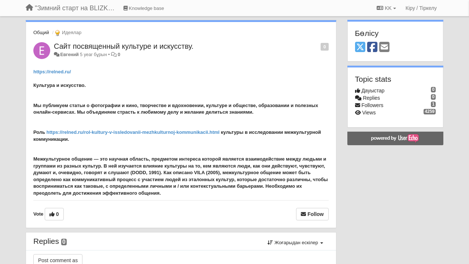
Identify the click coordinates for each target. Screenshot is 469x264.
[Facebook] (372, 47)
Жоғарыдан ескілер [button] (295, 242)
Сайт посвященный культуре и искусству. (123, 46)
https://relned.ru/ (52, 71)
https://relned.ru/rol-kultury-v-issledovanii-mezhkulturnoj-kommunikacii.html (133, 132)
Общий (41, 32)
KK (386, 8)
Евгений (69, 54)
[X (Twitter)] (360, 47)
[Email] (384, 47)
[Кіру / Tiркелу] (421, 8)
